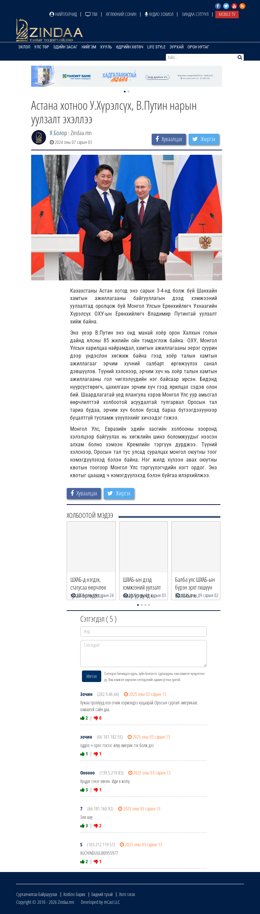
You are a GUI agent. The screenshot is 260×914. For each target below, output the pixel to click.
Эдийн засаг (65, 47)
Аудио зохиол (159, 14)
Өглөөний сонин (121, 14)
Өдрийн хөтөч (129, 47)
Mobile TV (227, 14)
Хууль (106, 47)
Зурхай (176, 47)
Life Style (156, 47)
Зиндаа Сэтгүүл (195, 14)
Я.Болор (58, 133)
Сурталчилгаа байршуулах (36, 894)
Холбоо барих (74, 894)
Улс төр (41, 47)
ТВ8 (91, 14)
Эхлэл (24, 47)
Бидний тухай (102, 894)
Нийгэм (89, 47)
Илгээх (91, 676)
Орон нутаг (198, 47)
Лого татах (127, 894)
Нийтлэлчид (63, 14)
